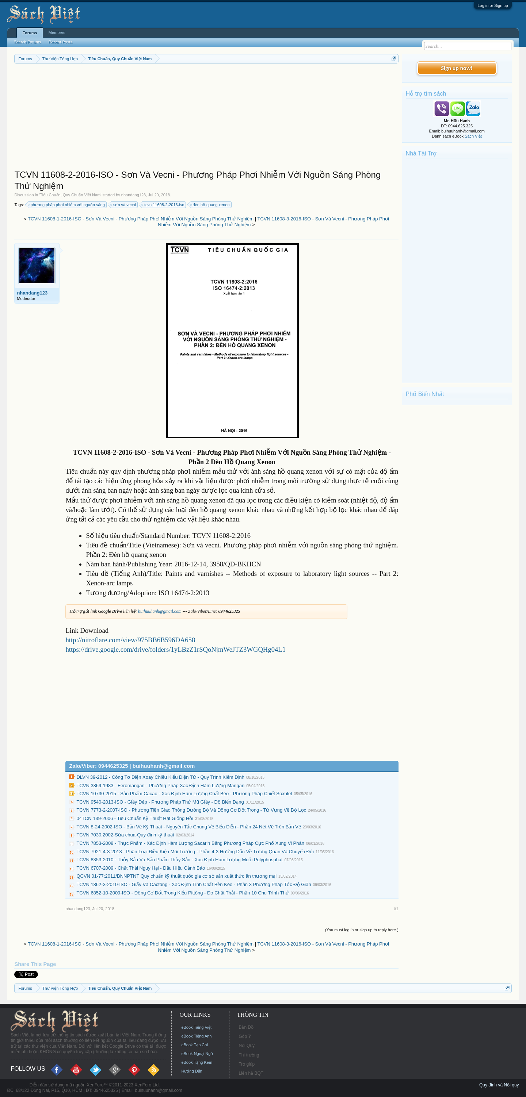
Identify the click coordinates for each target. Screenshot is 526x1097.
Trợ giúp (247, 1064)
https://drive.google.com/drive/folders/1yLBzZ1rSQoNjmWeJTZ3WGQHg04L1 (175, 649)
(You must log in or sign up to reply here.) (362, 930)
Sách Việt (473, 136)
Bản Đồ (246, 1027)
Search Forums (27, 42)
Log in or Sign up (492, 5)
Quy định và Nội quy (499, 1085)
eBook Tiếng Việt (196, 1027)
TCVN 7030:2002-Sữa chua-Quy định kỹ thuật (125, 835)
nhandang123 (133, 195)
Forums (29, 33)
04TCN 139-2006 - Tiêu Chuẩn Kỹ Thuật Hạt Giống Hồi (134, 818)
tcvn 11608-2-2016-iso (163, 204)
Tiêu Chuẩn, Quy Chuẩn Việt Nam (70, 195)
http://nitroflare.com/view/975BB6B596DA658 (130, 640)
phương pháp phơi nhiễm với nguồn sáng (66, 204)
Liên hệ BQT (251, 1073)
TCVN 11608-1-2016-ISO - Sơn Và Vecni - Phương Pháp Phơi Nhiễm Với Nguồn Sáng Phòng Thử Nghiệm (141, 219)
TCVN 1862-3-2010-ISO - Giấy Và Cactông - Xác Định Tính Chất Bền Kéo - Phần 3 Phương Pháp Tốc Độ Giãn (193, 884)
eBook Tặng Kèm (196, 1062)
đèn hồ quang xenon (210, 204)
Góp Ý (245, 1036)
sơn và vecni (123, 204)
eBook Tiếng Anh (196, 1036)
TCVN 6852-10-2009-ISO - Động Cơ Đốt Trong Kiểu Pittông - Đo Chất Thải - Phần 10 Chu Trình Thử (182, 893)
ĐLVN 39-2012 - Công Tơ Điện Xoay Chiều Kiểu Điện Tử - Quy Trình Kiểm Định (160, 777)
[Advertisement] (206, 118)
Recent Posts (60, 42)
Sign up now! (456, 68)
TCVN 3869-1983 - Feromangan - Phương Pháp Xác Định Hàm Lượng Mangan (160, 785)
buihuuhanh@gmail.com (160, 611)
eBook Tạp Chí (194, 1045)
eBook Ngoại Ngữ (197, 1053)
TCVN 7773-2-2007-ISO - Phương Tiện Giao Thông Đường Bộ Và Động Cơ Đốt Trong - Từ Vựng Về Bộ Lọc (191, 810)
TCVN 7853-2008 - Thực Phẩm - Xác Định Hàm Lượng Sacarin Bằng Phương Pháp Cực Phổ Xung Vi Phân (190, 843)
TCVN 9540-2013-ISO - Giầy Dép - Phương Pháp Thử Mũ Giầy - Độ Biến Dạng (160, 802)
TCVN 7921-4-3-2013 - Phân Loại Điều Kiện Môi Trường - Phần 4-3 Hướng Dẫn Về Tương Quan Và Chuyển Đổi (195, 851)
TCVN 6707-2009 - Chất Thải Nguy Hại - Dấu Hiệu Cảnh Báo (140, 868)
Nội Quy (247, 1045)
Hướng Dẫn (191, 1071)
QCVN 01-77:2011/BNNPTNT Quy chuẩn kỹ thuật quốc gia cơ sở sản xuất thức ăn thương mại (176, 876)
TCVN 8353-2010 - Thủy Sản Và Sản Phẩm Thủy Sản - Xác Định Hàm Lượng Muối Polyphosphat (179, 859)
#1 (396, 909)
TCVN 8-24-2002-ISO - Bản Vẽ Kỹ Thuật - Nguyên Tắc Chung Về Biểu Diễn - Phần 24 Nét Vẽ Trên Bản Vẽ (188, 827)
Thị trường (249, 1055)
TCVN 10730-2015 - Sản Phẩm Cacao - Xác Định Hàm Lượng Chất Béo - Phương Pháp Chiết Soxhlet (184, 793)
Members (57, 32)
